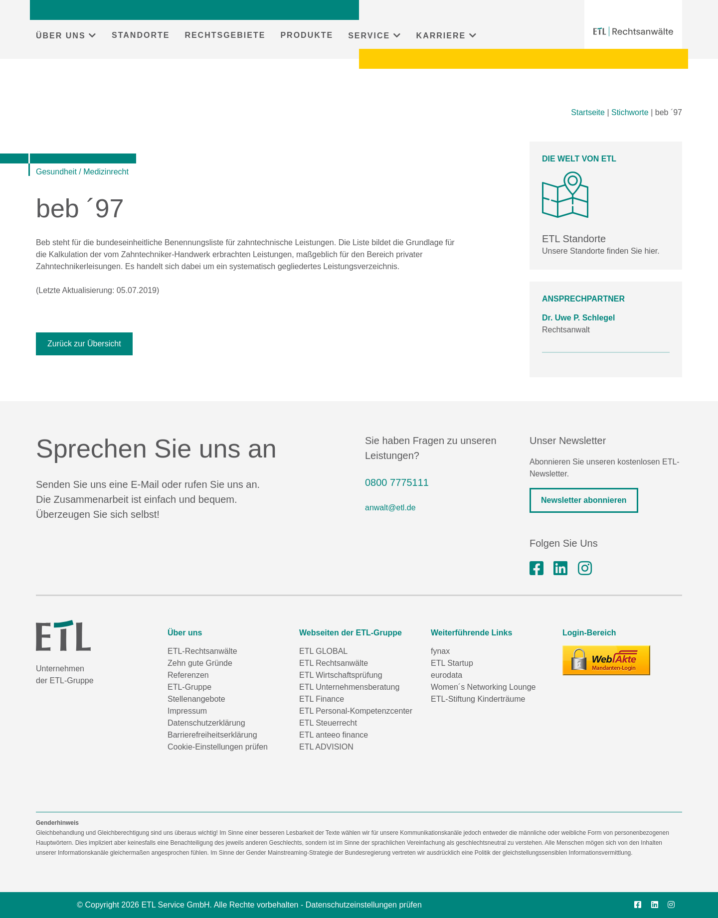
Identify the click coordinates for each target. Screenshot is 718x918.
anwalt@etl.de (390, 507)
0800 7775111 (397, 482)
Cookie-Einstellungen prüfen (218, 747)
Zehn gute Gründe (200, 663)
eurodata (446, 675)
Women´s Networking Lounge (483, 687)
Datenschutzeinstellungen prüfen (364, 905)
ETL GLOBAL (323, 651)
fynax (440, 651)
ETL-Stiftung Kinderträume (478, 699)
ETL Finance (321, 699)
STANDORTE (141, 35)
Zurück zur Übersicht (84, 343)
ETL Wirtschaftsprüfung (340, 675)
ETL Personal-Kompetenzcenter (355, 711)
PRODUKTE (306, 35)
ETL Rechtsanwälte (333, 663)
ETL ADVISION (326, 747)
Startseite (588, 112)
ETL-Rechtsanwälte (202, 651)
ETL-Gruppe (189, 687)
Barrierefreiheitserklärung (212, 735)
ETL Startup (452, 663)
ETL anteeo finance (333, 735)
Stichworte (630, 112)
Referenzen (188, 675)
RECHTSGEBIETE (224, 35)
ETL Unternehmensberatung (349, 687)
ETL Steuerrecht (328, 723)
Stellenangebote (196, 699)
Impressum (187, 711)
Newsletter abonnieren (584, 500)
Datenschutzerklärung (206, 723)
